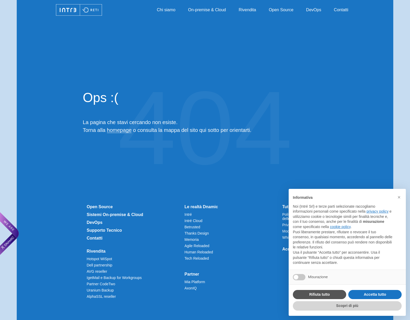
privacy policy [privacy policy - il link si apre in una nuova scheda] (378, 211)
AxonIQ (191, 288)
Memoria (192, 239)
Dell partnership (99, 265)
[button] (399, 197)
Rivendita (247, 10)
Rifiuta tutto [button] (319, 294)
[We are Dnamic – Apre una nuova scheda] (9, 233)
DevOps (313, 10)
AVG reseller (97, 271)
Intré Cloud (193, 221)
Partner (192, 274)
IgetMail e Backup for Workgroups (114, 278)
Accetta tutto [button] (375, 294)
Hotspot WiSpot (99, 259)
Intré (188, 214)
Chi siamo (166, 10)
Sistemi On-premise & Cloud (115, 214)
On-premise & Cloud (207, 10)
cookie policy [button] (340, 227)
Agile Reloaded (197, 246)
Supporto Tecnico (104, 230)
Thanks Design (197, 233)
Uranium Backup (100, 290)
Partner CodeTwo (101, 284)
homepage (119, 130)
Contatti (341, 10)
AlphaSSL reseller (101, 296)
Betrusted (192, 227)
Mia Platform (195, 282)
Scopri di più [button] (347, 306)
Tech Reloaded (197, 258)
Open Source (281, 10)
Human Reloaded (199, 252)
